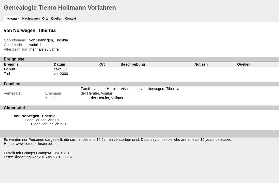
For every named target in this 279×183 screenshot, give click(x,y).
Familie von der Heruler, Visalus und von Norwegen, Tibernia (130, 89)
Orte (45, 18)
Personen (13, 19)
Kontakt (70, 18)
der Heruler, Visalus (97, 93)
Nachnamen (31, 18)
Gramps (28, 153)
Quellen (56, 18)
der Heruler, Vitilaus (107, 98)
